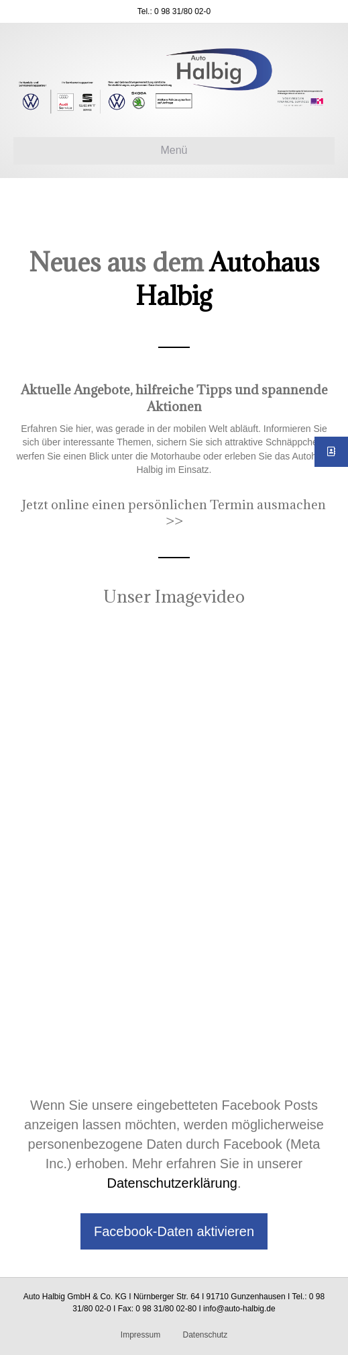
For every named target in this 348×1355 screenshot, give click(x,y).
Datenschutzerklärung (172, 1183)
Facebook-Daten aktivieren (174, 1231)
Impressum (140, 1335)
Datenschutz (204, 1335)
